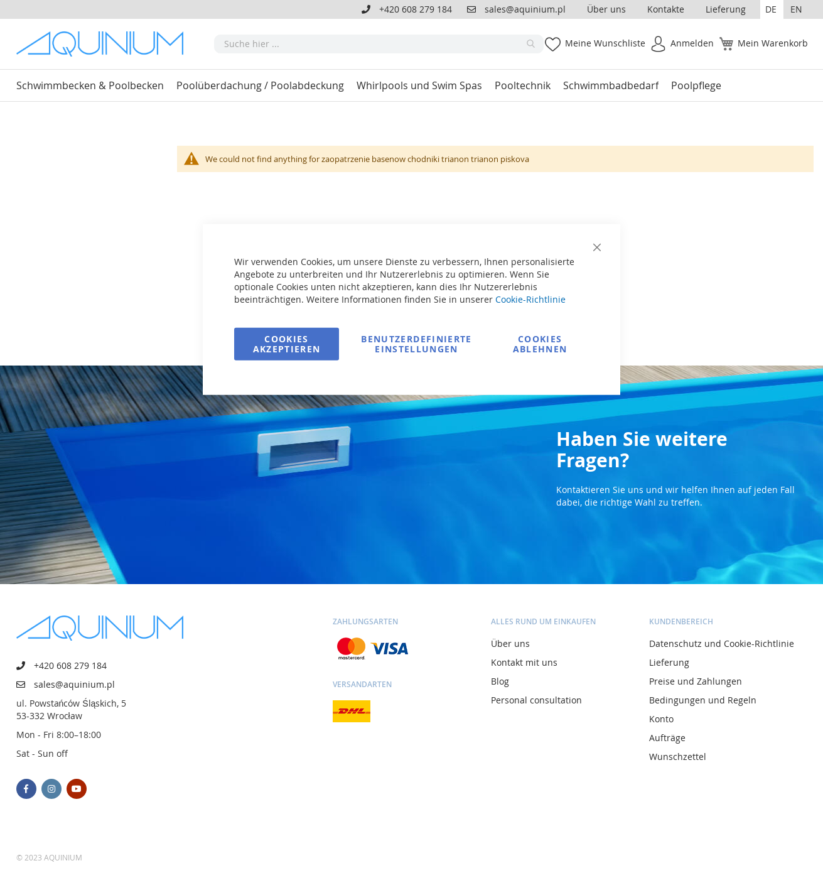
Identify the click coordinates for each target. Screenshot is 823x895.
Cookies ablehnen (540, 343)
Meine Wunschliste (605, 43)
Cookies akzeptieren (287, 343)
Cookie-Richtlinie (530, 299)
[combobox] (379, 44)
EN (796, 9)
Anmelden (692, 43)
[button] (771, 9)
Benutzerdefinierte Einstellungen (416, 343)
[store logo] (104, 44)
